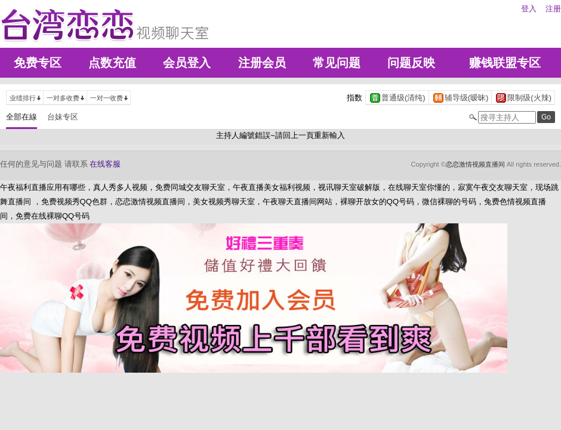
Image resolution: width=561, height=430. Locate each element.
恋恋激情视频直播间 (475, 164)
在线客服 (105, 163)
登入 (529, 8)
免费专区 (37, 62)
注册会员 (262, 62)
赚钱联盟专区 (505, 62)
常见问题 (336, 62)
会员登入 (187, 62)
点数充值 (112, 62)
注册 (553, 8)
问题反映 (411, 62)
